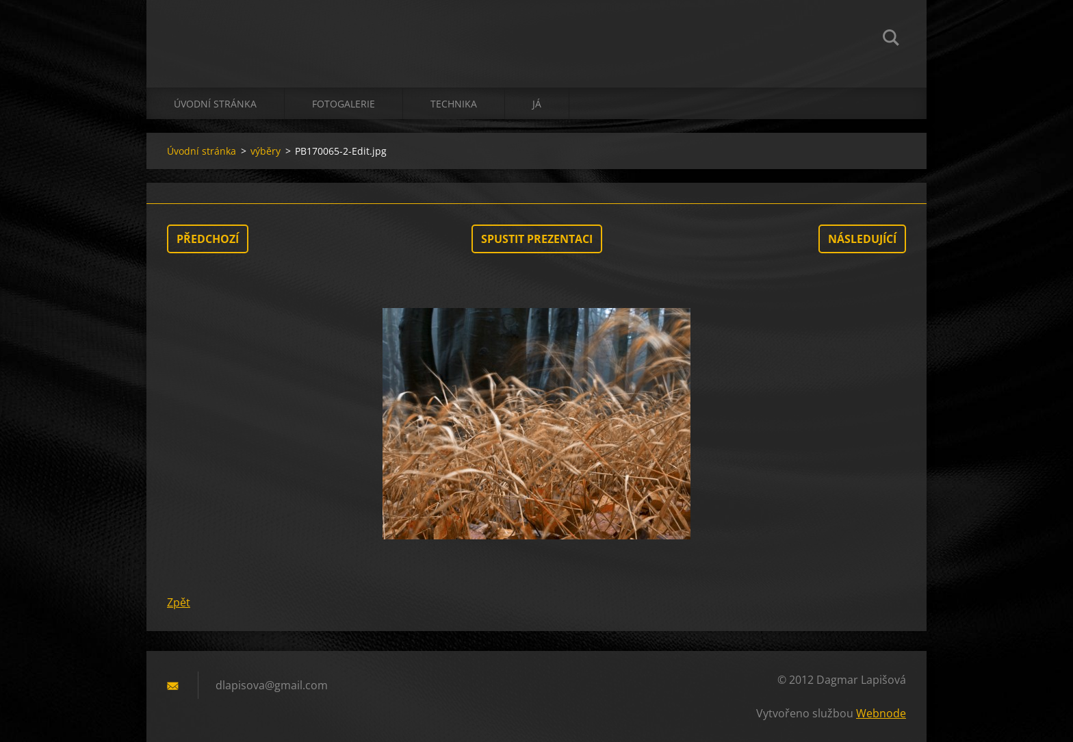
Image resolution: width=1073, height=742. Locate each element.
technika (453, 103)
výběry (265, 150)
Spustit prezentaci (537, 238)
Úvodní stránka (215, 103)
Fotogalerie (343, 103)
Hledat (891, 39)
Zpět (178, 602)
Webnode (881, 713)
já (536, 103)
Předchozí (208, 238)
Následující (862, 238)
